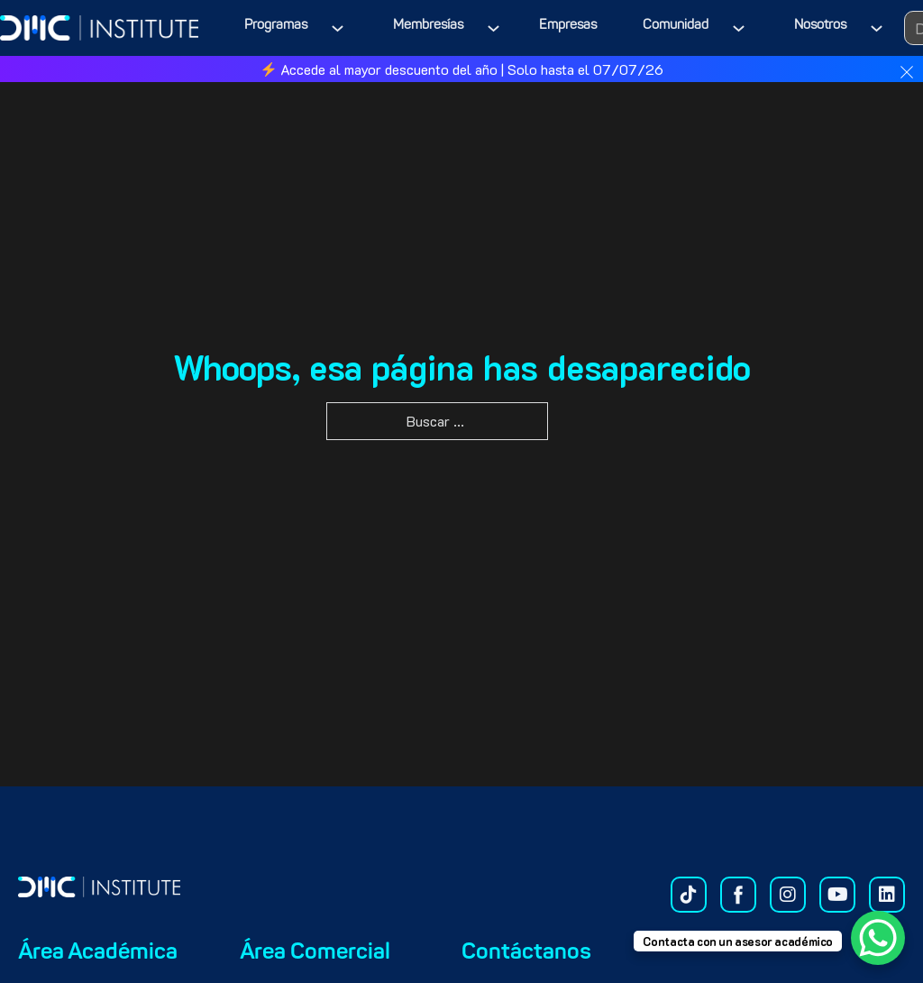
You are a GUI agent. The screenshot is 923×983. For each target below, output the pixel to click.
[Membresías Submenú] (497, 28)
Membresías (428, 25)
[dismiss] (907, 72)
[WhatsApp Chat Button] (878, 938)
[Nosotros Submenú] (880, 28)
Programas (275, 25)
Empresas (568, 25)
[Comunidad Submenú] (742, 28)
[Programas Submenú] (341, 28)
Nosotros (820, 25)
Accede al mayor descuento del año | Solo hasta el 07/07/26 (462, 69)
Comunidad (675, 25)
